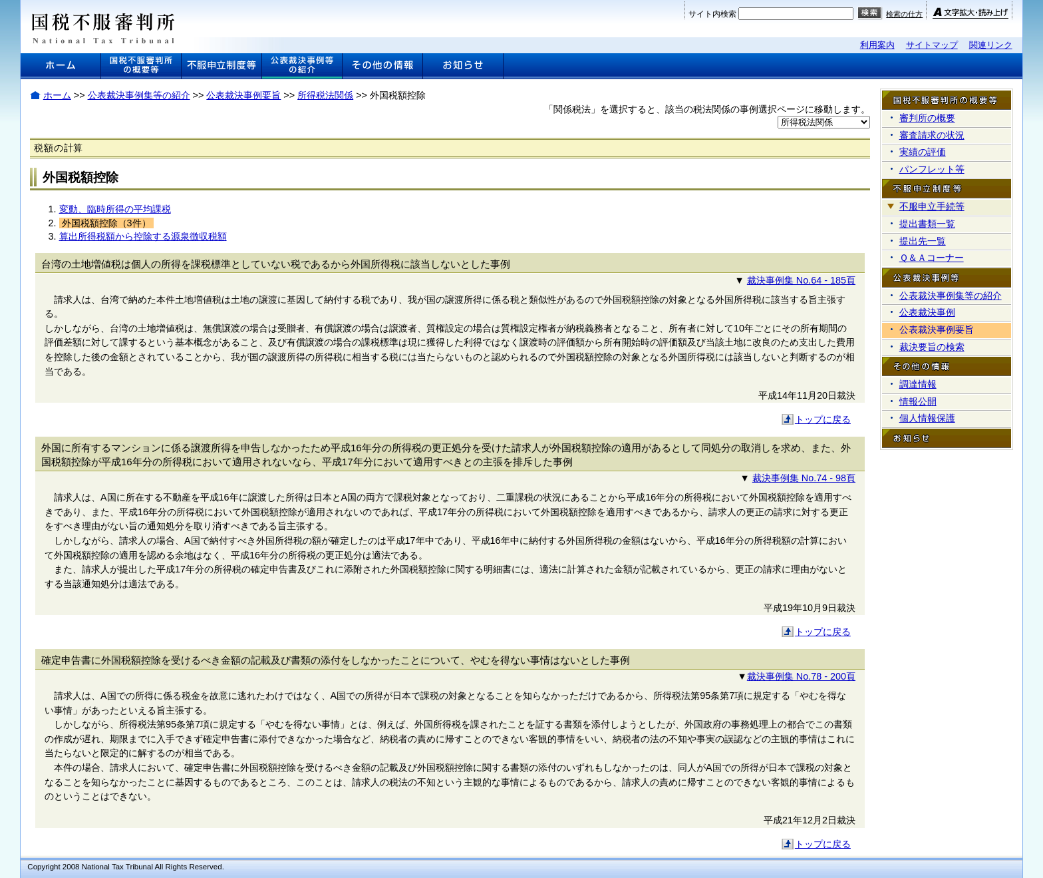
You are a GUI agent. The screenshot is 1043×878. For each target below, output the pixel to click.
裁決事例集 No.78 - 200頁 (801, 676)
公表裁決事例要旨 (243, 95)
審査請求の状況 (932, 135)
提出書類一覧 (927, 223)
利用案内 (877, 45)
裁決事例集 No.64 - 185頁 (801, 280)
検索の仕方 (904, 14)
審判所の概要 (927, 117)
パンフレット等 (932, 169)
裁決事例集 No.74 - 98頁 (803, 478)
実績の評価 (922, 151)
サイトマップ (932, 45)
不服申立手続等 (932, 206)
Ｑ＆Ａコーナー (931, 257)
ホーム (57, 95)
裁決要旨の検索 (932, 346)
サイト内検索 (712, 14)
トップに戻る (823, 419)
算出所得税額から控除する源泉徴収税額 (143, 236)
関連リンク (990, 45)
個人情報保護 (927, 418)
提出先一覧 (922, 241)
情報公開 (918, 401)
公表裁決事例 (927, 312)
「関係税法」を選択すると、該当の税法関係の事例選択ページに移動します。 (707, 109)
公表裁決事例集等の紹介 (139, 95)
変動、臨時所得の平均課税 (115, 209)
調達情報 (918, 384)
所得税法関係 (325, 95)
